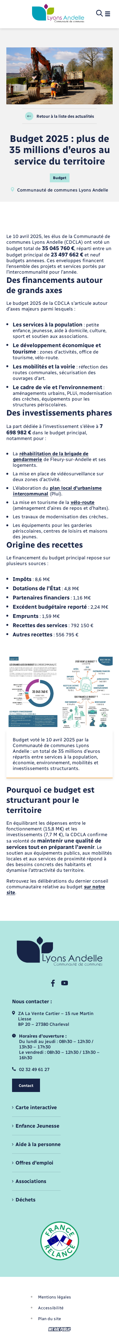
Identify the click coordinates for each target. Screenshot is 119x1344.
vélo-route (82, 502)
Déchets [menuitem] (26, 1200)
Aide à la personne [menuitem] (38, 1144)
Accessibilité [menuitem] (50, 1308)
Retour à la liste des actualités (59, 116)
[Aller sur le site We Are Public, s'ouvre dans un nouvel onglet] (59, 1329)
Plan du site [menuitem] (49, 1318)
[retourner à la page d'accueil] (58, 14)
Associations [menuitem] (31, 1181)
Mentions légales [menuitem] (54, 1297)
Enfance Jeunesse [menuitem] (37, 1126)
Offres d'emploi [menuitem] (34, 1163)
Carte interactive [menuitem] (36, 1107)
